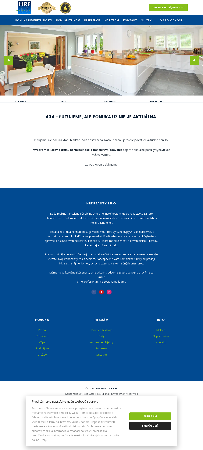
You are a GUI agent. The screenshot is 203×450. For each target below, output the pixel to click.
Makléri (161, 366)
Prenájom (52, 121)
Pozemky (101, 384)
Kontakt (130, 20)
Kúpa (74, 121)
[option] (101, 60)
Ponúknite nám (68, 20)
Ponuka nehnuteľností (33, 20)
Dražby (42, 390)
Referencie (92, 20)
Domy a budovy (101, 366)
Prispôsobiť (150, 425)
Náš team (112, 20)
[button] (8, 60)
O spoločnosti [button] (171, 20)
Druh (63, 101)
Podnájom (30, 130)
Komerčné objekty (101, 378)
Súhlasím (150, 416)
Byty (101, 372)
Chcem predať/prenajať (168, 7)
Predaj (27, 121)
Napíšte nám (161, 372)
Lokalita (20, 101)
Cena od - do (156, 101)
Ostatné (101, 390)
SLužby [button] (146, 20)
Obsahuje (110, 101)
